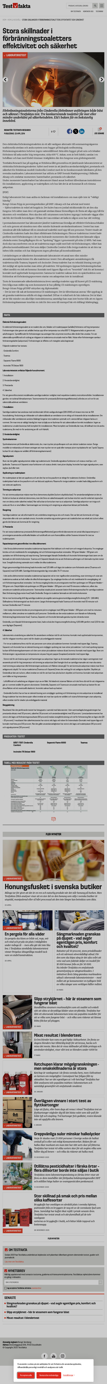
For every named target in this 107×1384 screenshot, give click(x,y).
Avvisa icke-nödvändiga (48, 1375)
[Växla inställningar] (69, 1375)
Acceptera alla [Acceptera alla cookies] (26, 1375)
